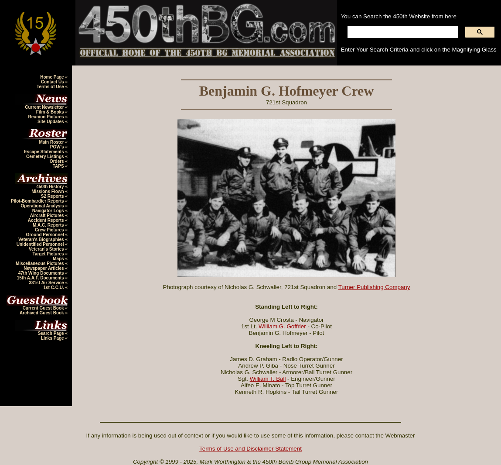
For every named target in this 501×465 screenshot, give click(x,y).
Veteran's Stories (47, 249)
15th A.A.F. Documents (41, 278)
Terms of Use (51, 86)
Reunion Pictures (46, 116)
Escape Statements (44, 151)
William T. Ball (268, 378)
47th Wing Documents (41, 273)
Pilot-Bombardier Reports (38, 201)
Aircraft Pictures (47, 215)
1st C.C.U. (54, 287)
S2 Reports (53, 196)
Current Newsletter (45, 107)
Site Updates (51, 121)
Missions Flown (48, 191)
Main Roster (52, 142)
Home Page (52, 77)
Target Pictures (49, 253)
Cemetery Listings (45, 156)
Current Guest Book (44, 308)
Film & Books (50, 112)
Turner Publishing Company (374, 287)
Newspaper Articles (44, 268)
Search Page (51, 333)
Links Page (53, 338)
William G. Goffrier (282, 326)
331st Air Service (47, 282)
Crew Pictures (50, 229)
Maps (59, 258)
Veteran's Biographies (41, 239)
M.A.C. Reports (49, 225)
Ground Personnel (45, 234)
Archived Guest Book (42, 312)
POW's (57, 147)
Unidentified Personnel (41, 244)
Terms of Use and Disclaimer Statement (250, 448)
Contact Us (53, 81)
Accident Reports (46, 220)
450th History (50, 186)
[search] (402, 32)
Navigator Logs (48, 210)
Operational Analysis (43, 205)
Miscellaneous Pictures (40, 263)
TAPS (59, 166)
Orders (57, 161)
